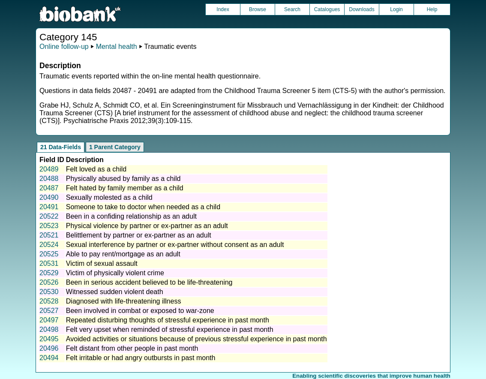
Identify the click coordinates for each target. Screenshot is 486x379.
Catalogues (327, 9)
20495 (49, 339)
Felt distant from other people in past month (132, 348)
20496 (49, 348)
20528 (49, 301)
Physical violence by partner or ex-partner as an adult (147, 225)
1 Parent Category (115, 147)
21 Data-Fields (60, 147)
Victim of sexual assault (102, 263)
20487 (49, 188)
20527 (49, 310)
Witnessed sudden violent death (114, 291)
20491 (49, 207)
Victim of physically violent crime (115, 273)
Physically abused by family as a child (123, 178)
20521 (49, 235)
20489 (49, 169)
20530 (49, 291)
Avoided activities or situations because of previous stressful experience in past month (196, 339)
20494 (49, 357)
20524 (49, 244)
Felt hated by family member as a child (124, 188)
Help (432, 9)
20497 (49, 320)
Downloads (361, 9)
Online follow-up (64, 46)
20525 (49, 254)
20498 (49, 329)
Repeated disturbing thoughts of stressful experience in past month (167, 320)
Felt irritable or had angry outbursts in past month (141, 357)
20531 (49, 263)
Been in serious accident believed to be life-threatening (149, 282)
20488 (49, 178)
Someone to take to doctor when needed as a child (143, 207)
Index (222, 9)
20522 (49, 216)
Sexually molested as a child (109, 197)
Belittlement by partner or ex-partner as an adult (138, 235)
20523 (49, 225)
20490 (49, 197)
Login (396, 9)
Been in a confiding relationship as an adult (131, 216)
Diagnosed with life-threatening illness (123, 301)
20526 (49, 282)
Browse (257, 9)
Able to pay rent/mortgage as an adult (123, 254)
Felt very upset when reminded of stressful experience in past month (169, 329)
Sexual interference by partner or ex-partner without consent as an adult (175, 244)
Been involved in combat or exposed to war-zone (140, 310)
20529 (49, 273)
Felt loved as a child (96, 169)
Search (292, 9)
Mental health (116, 46)
